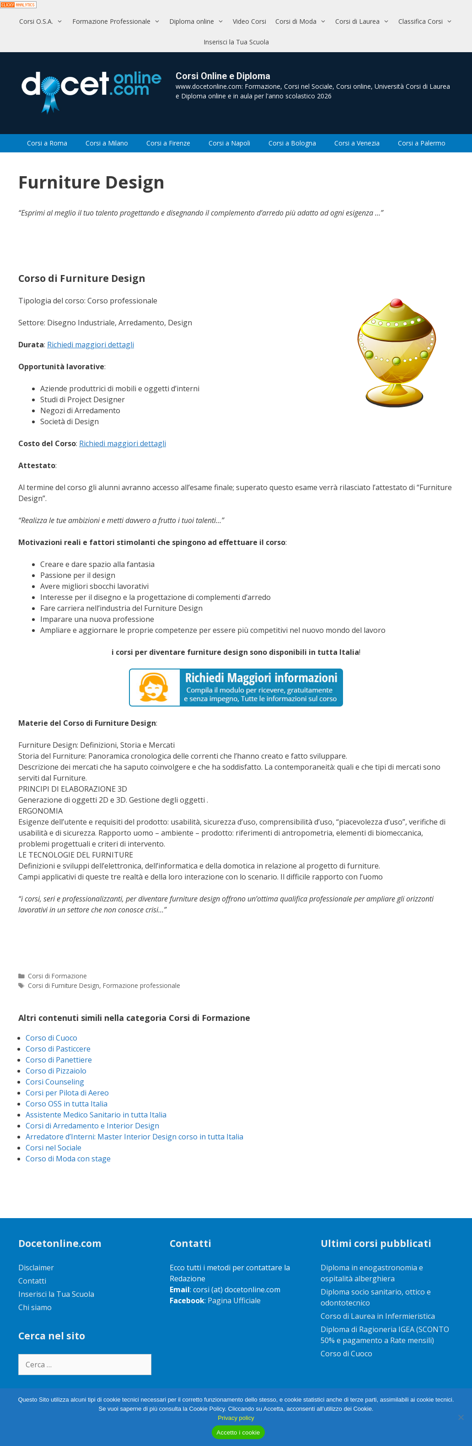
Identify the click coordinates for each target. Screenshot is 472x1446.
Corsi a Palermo (421, 143)
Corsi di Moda (303, 21)
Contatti (32, 1281)
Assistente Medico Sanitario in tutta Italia (96, 1115)
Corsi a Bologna (292, 143)
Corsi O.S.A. (43, 21)
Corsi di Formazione (57, 975)
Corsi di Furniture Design (63, 985)
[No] (460, 1417)
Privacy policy (236, 1417)
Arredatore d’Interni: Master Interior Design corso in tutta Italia (134, 1137)
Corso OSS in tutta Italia (66, 1104)
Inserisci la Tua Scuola (236, 42)
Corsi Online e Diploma (223, 75)
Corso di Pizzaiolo (56, 1071)
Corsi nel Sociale (53, 1148)
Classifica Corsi (427, 21)
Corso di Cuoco (51, 1038)
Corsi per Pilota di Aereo (67, 1093)
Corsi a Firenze (168, 143)
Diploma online (198, 21)
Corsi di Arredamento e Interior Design (92, 1126)
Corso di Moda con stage (68, 1159)
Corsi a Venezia (357, 143)
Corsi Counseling (55, 1082)
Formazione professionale (141, 985)
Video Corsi (249, 21)
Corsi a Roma (47, 143)
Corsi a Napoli (229, 143)
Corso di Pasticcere (58, 1049)
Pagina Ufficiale (234, 1300)
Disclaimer (36, 1268)
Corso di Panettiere (59, 1060)
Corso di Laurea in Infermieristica (378, 1316)
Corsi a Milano (107, 143)
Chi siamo (35, 1307)
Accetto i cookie (238, 1432)
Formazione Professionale (118, 21)
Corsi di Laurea (364, 21)
